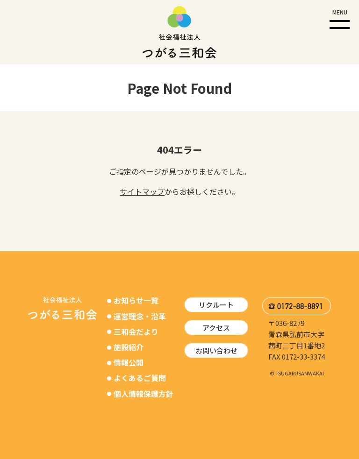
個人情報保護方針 (143, 393)
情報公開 (129, 362)
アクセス (216, 327)
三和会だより (136, 331)
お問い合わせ (216, 350)
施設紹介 (129, 347)
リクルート (216, 305)
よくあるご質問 (140, 377)
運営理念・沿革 (140, 316)
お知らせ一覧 (136, 300)
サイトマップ (142, 191)
